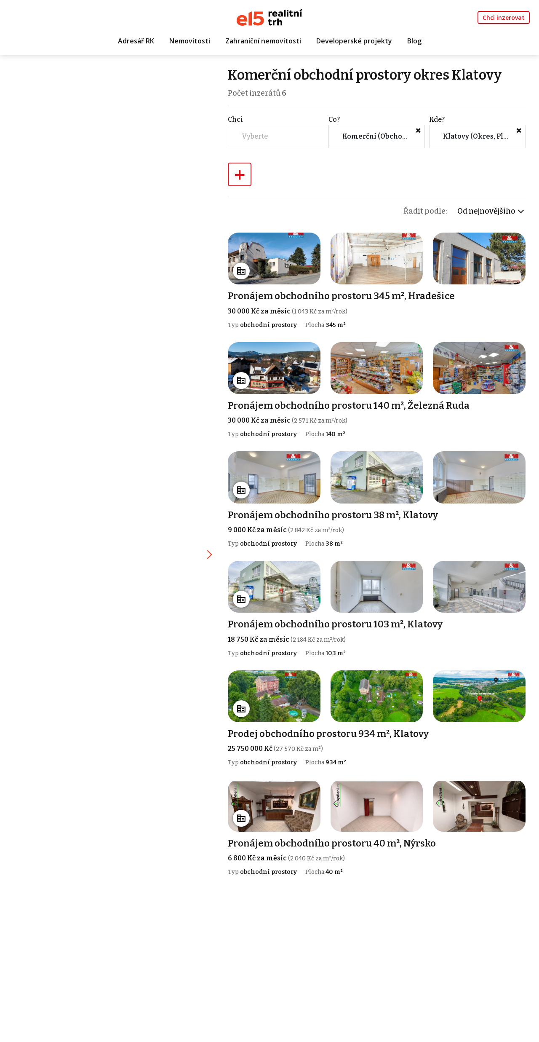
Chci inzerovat (504, 17)
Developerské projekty (354, 41)
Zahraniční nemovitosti (263, 41)
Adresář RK (136, 41)
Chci (236, 119)
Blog (414, 41)
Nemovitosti (189, 41)
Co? (335, 119)
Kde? (437, 119)
